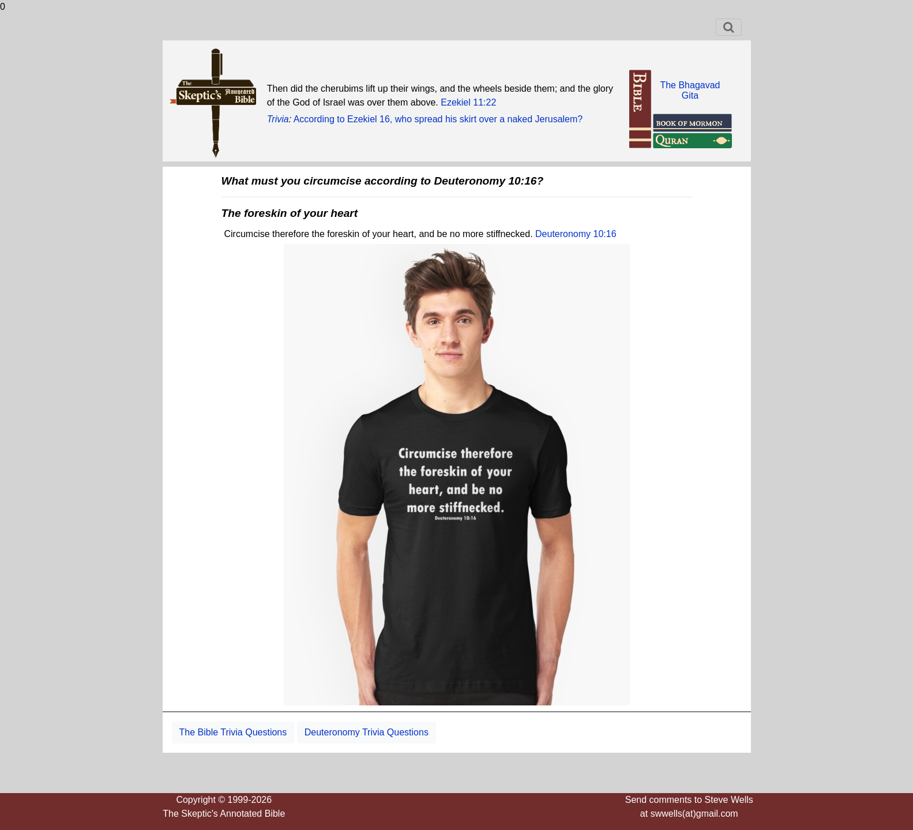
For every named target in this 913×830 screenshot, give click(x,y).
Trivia (278, 119)
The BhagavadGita (690, 90)
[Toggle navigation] (729, 27)
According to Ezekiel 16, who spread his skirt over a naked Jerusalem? (438, 119)
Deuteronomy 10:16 (576, 234)
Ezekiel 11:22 (468, 102)
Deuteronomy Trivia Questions (367, 732)
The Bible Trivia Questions (233, 732)
